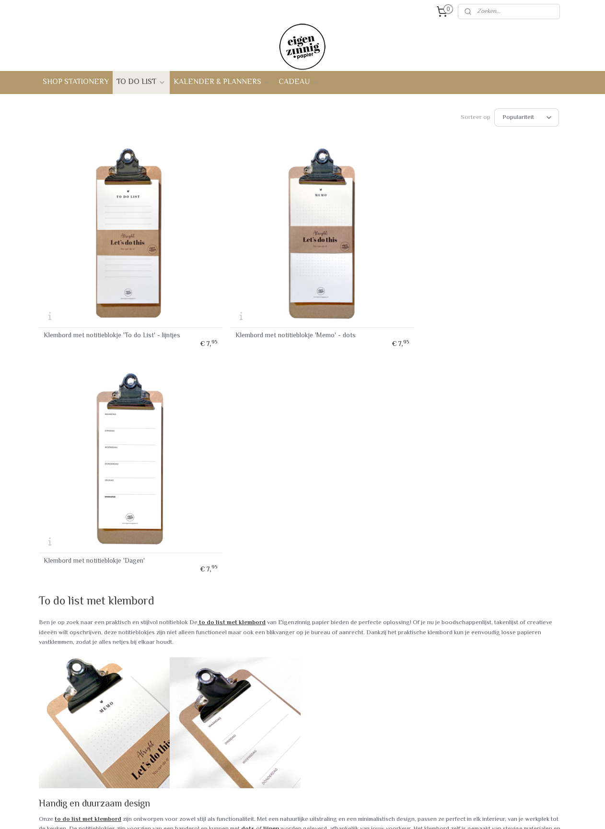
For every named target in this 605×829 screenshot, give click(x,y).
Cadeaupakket (168, 752)
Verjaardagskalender (177, 741)
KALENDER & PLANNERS (222, 82)
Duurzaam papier (278, 709)
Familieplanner (168, 731)
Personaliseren (169, 774)
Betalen (53, 741)
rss (296, 811)
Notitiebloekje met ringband (187, 699)
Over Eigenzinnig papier (288, 688)
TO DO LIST (141, 82)
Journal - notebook (174, 709)
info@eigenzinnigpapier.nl (501, 768)
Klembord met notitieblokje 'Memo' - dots (230, 280)
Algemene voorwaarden (76, 731)
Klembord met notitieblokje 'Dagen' (361, 278)
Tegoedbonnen (169, 763)
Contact (266, 677)
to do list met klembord (232, 339)
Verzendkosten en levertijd (80, 699)
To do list (161, 677)
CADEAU (299, 82)
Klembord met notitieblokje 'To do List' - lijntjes (99, 280)
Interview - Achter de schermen (299, 699)
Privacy (54, 720)
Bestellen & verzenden (74, 688)
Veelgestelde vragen (72, 677)
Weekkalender (167, 720)
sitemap (280, 811)
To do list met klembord (182, 688)
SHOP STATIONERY (76, 82)
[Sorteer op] (526, 117)
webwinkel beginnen (326, 811)
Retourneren (60, 709)
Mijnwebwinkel (397, 811)
